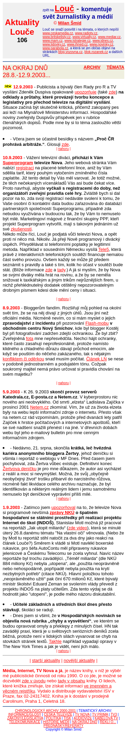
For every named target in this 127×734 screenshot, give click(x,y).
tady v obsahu (71, 680)
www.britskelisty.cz (57, 37)
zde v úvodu (33, 680)
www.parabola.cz (55, 48)
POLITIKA (53, 718)
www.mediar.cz (109, 37)
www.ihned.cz (77, 44)
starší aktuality (46, 660)
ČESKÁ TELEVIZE (58, 714)
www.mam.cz (53, 40)
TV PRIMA (100, 714)
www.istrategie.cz (77, 40)
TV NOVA (82, 714)
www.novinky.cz (101, 44)
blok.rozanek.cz (96, 52)
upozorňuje (85, 92)
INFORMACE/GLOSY (24, 714)
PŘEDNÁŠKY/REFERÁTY (64, 726)
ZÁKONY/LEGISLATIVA (25, 718)
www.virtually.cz (84, 37)
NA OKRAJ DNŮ (84, 722)
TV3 (114, 714)
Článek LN (96, 358)
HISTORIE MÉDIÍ (56, 722)
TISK (67, 718)
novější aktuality (79, 660)
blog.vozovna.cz (70, 52)
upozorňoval (63, 507)
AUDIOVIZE (83, 718)
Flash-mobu (97, 323)
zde (112, 92)
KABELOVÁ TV (106, 718)
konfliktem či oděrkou (23, 358)
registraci (25, 167)
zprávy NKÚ (62, 512)
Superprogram (18, 162)
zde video (77, 527)
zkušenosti (21, 229)
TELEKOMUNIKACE (24, 722)
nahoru (63, 149)
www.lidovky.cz (54, 44)
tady (61, 269)
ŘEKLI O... (108, 722)
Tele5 (103, 249)
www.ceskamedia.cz (58, 33)
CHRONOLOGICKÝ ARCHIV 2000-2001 (45, 711)
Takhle (55, 641)
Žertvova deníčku (20, 468)
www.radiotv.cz (86, 33)
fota (30, 338)
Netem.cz (39, 407)
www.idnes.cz (102, 40)
